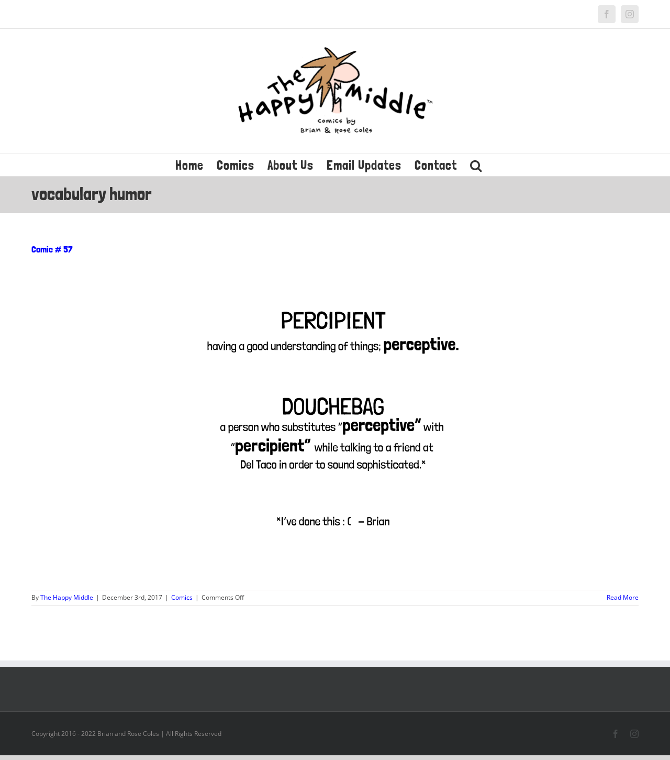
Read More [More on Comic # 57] (623, 597)
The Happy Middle (66, 597)
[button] (476, 164)
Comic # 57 (52, 249)
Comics (182, 597)
